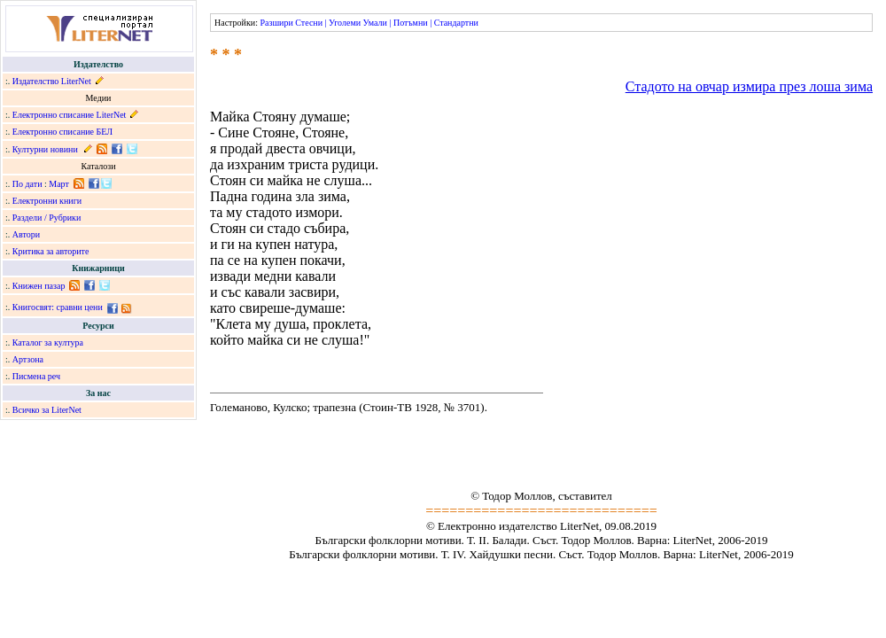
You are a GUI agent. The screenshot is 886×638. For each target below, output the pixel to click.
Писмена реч (36, 376)
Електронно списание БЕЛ (62, 131)
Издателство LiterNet (51, 81)
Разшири (276, 22)
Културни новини (45, 149)
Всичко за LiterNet (47, 410)
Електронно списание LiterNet (69, 115)
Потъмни (410, 22)
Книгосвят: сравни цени (57, 307)
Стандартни (456, 22)
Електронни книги (47, 201)
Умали (375, 22)
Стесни (309, 22)
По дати (27, 184)
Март (59, 184)
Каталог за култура (47, 342)
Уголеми (345, 22)
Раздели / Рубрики (47, 217)
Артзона (27, 359)
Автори (26, 234)
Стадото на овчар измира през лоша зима (749, 86)
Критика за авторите (50, 251)
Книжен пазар (39, 286)
